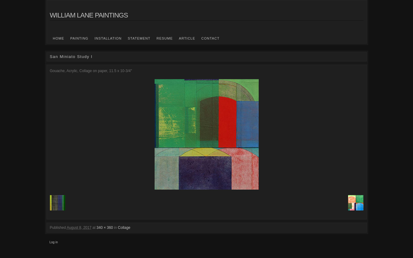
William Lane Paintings (89, 15)
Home (58, 38)
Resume (164, 38)
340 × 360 (104, 227)
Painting (79, 38)
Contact (210, 38)
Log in (54, 242)
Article (187, 38)
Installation (108, 38)
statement (139, 38)
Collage (124, 227)
